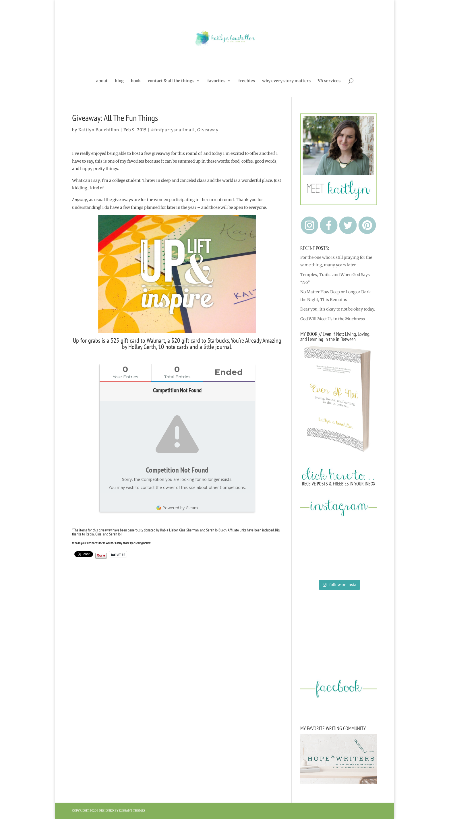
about (102, 81)
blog (119, 81)
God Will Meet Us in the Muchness (332, 318)
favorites (216, 81)
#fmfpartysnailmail (173, 129)
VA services (329, 81)
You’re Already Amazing (256, 340)
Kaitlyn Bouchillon (98, 129)
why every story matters (286, 81)
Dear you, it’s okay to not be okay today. (337, 309)
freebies (246, 81)
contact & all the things (171, 81)
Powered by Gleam (177, 507)
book (136, 81)
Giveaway (207, 129)
